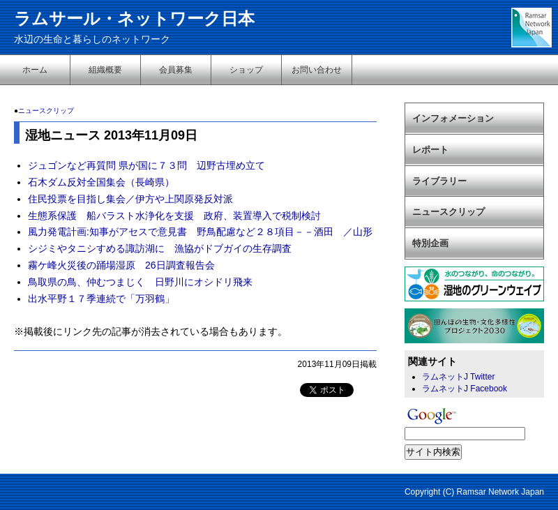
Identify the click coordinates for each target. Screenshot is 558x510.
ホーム (34, 70)
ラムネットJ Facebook (464, 388)
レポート (430, 149)
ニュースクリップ (46, 110)
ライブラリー (439, 181)
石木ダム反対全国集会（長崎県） (101, 182)
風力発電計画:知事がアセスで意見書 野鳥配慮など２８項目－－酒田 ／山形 (200, 231)
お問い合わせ (317, 70)
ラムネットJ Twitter (458, 377)
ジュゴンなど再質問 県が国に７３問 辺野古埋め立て (146, 165)
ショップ (246, 70)
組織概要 (105, 70)
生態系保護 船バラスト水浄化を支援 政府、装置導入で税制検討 (174, 215)
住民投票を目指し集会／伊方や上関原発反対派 (130, 198)
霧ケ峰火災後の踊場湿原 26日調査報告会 (121, 265)
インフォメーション (453, 118)
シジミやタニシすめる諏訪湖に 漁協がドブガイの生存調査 (160, 248)
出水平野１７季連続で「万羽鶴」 (101, 298)
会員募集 (176, 70)
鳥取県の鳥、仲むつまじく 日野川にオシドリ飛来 (140, 281)
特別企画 (430, 243)
